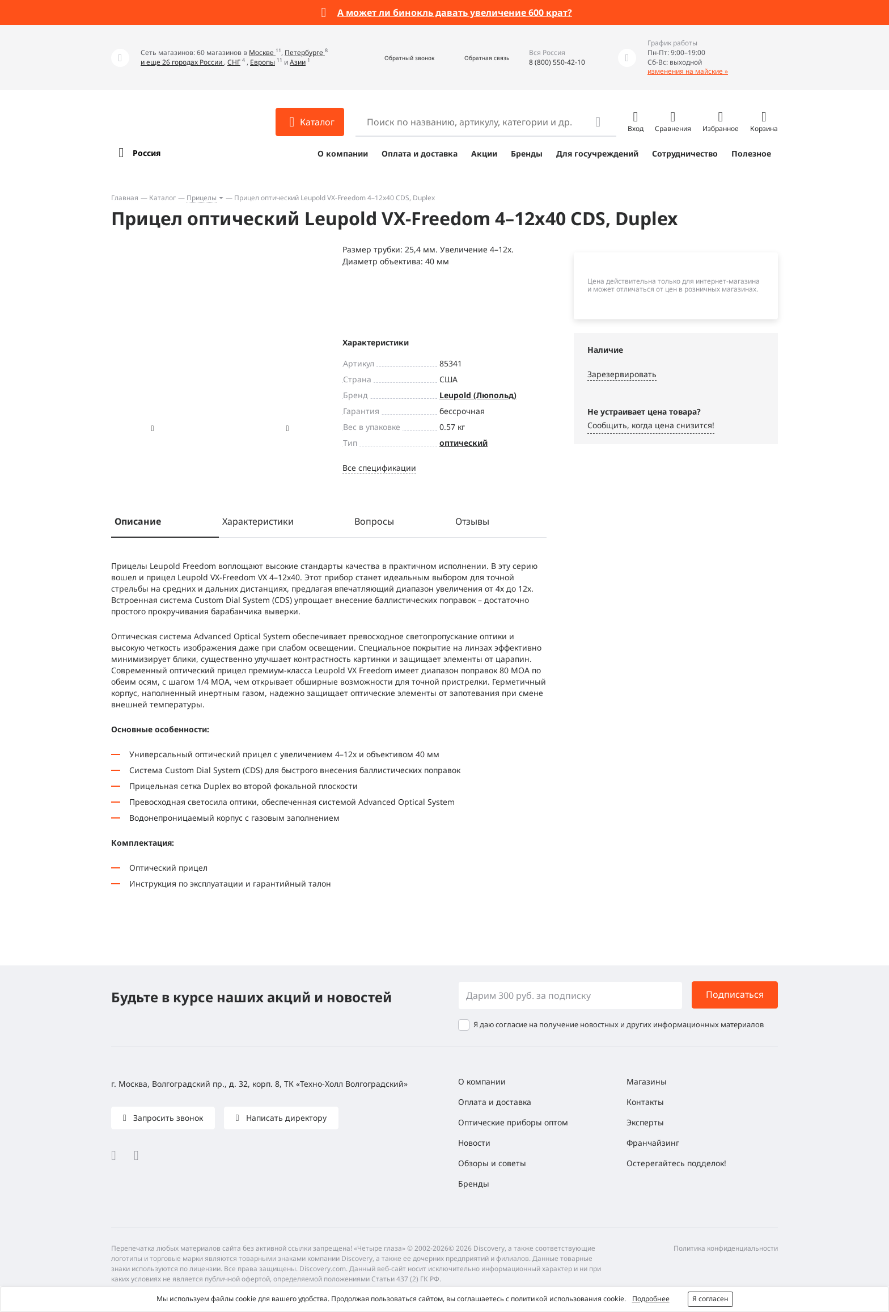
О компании (343, 153)
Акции (484, 153)
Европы (262, 62)
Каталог (162, 198)
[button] (397, 58)
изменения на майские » (687, 71)
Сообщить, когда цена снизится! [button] (650, 425)
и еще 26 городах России (182, 62)
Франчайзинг (652, 1142)
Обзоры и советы (492, 1163)
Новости (474, 1142)
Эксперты (645, 1122)
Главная (124, 198)
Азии (298, 62)
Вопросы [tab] (374, 521)
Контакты (645, 1101)
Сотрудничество (685, 153)
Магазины (646, 1081)
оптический (463, 442)
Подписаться (735, 994)
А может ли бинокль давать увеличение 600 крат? (454, 12)
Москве (262, 52)
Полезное (751, 153)
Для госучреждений (597, 153)
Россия (146, 152)
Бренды (527, 153)
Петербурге (305, 52)
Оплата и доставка (420, 153)
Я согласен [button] (710, 1298)
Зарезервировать (622, 374)
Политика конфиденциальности (726, 1248)
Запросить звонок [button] (167, 1117)
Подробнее (651, 1298)
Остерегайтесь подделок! (676, 1163)
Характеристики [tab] (258, 521)
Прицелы (202, 198)
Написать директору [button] (285, 1117)
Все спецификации (379, 467)
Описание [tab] (138, 521)
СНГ (233, 62)
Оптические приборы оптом (513, 1122)
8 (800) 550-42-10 (557, 62)
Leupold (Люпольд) (478, 395)
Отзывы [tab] (472, 521)
